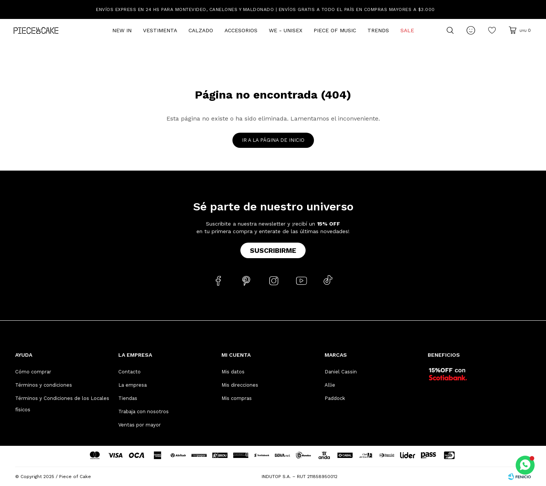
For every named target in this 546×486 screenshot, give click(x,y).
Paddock (335, 398)
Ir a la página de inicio (273, 140)
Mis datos (233, 372)
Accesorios (240, 30)
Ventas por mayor (139, 425)
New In (122, 30)
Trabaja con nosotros (143, 411)
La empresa (132, 385)
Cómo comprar (33, 372)
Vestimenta (160, 30)
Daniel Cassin (341, 372)
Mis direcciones (239, 385)
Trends (378, 30)
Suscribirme (273, 250)
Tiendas (127, 398)
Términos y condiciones (43, 385)
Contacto (129, 372)
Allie (330, 385)
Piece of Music (335, 30)
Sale (407, 30)
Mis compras (236, 398)
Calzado (200, 30)
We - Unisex (285, 30)
